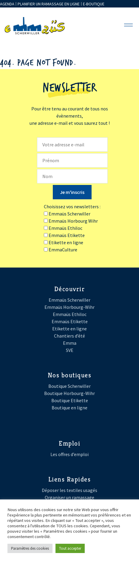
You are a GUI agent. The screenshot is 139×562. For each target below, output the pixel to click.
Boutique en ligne (69, 408)
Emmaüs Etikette (70, 321)
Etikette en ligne (69, 329)
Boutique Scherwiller (69, 386)
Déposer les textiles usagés (69, 490)
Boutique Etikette (69, 400)
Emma (69, 343)
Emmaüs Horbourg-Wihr (69, 307)
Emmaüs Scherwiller (69, 300)
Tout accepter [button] (70, 548)
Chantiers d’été (69, 336)
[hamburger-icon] (128, 25)
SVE (69, 350)
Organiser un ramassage (69, 497)
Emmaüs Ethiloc (70, 314)
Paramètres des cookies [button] (30, 548)
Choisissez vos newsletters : (72, 206)
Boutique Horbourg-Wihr (69, 393)
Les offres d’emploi (69, 454)
